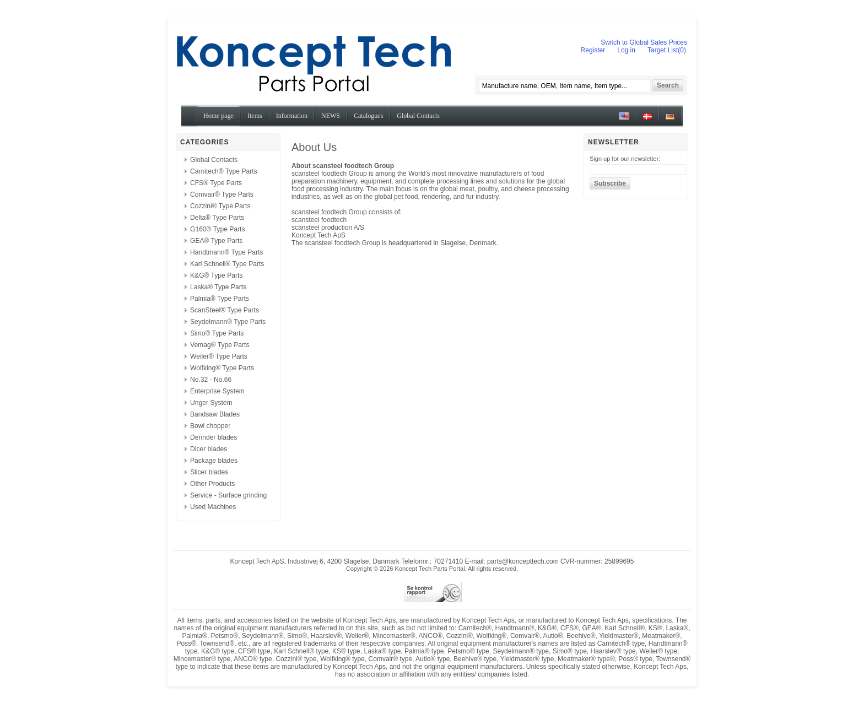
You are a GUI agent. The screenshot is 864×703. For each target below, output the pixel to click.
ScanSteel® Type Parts (224, 310)
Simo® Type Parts (217, 333)
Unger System (211, 403)
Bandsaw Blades (215, 414)
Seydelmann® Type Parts (228, 322)
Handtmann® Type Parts (226, 252)
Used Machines (213, 507)
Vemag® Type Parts (220, 345)
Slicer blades (209, 472)
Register (593, 50)
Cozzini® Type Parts (220, 206)
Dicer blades (208, 449)
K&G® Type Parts (216, 275)
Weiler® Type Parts (218, 356)
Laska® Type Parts (218, 287)
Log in (626, 50)
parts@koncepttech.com (523, 561)
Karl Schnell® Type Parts (227, 264)
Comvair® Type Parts (221, 194)
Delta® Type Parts (217, 217)
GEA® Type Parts (216, 241)
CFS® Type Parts (216, 183)
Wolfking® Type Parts (222, 368)
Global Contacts (213, 160)
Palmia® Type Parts (219, 298)
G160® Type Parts (217, 229)
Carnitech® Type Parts (223, 171)
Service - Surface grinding (228, 495)
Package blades (213, 460)
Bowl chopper (210, 426)
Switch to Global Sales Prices (644, 42)
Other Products (212, 484)
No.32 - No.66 (210, 379)
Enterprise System (217, 391)
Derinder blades (213, 437)
